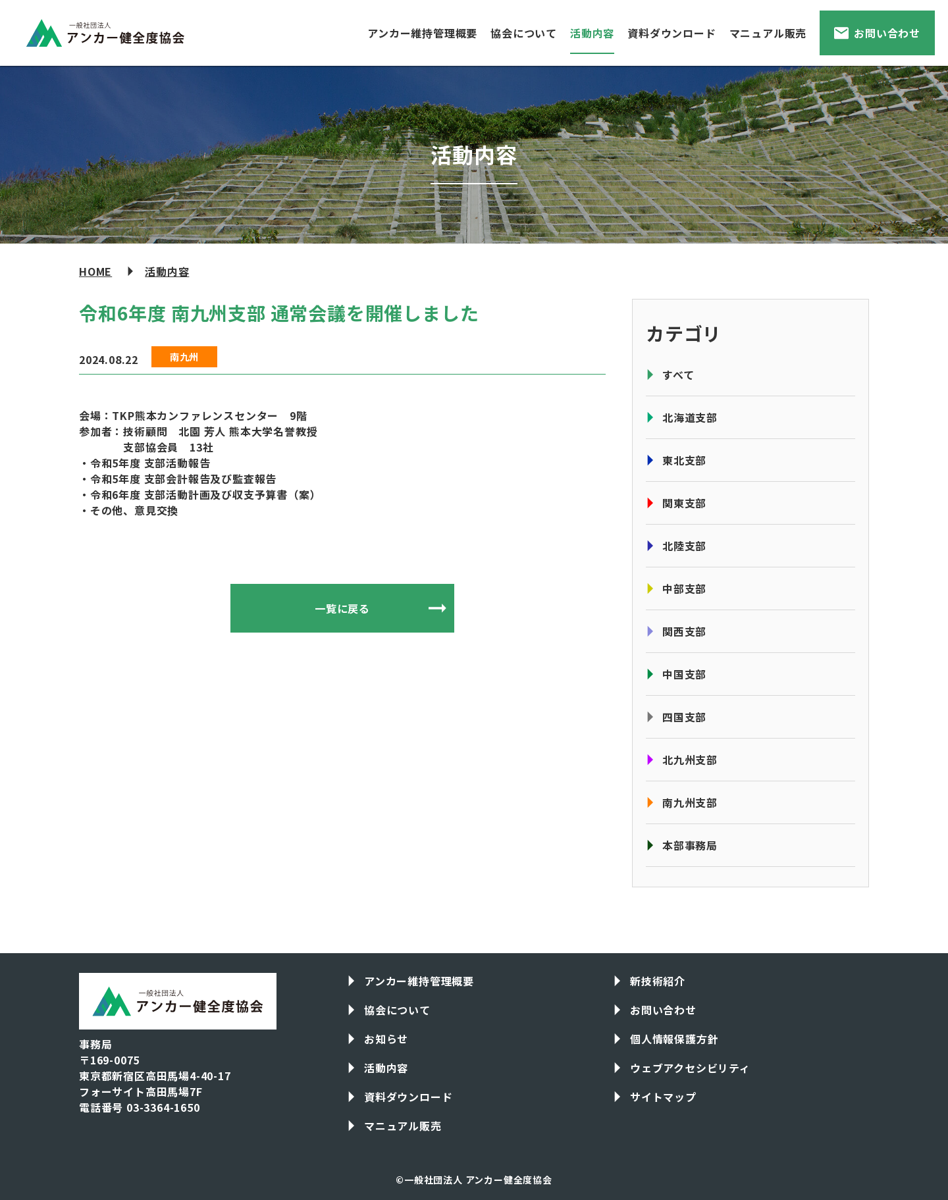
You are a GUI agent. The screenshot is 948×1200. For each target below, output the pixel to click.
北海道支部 (690, 417)
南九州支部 (690, 802)
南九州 (184, 356)
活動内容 (592, 33)
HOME (95, 271)
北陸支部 (684, 546)
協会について (523, 33)
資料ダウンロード (671, 33)
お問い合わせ (887, 33)
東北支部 (684, 460)
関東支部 (684, 503)
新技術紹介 (657, 981)
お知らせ (386, 1039)
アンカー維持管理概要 (422, 33)
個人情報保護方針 (674, 1039)
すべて (678, 374)
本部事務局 (690, 845)
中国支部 (684, 674)
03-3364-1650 (163, 1107)
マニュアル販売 (768, 33)
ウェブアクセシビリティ (690, 1068)
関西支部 (684, 631)
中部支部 (684, 588)
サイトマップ (663, 1097)
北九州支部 (690, 760)
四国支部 (684, 717)
